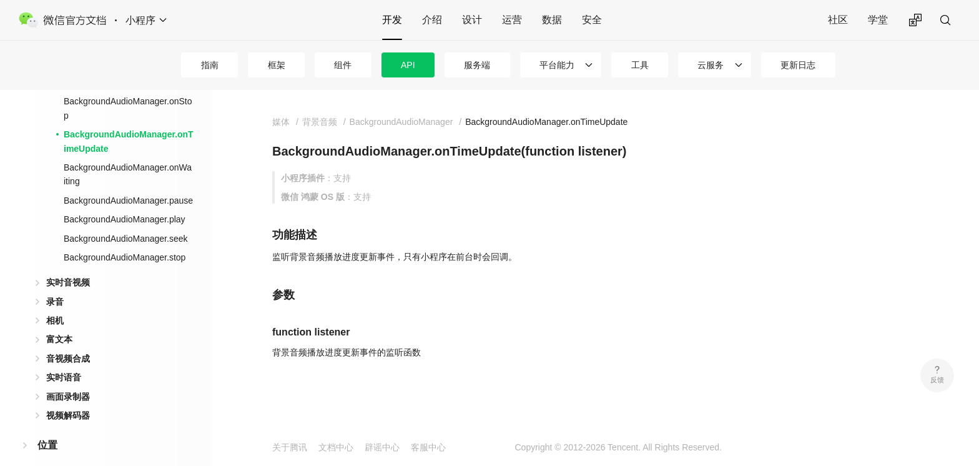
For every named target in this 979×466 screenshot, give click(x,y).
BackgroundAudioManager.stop (124, 257)
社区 (838, 19)
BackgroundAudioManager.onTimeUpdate (129, 141)
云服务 (710, 65)
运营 (512, 19)
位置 (47, 445)
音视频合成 (68, 359)
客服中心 (428, 447)
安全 (592, 19)
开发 (392, 19)
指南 (210, 65)
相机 (55, 320)
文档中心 (335, 447)
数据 (552, 19)
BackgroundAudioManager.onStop (128, 108)
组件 (343, 65)
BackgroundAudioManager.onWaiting (128, 174)
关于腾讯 (289, 447)
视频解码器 (68, 415)
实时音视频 (68, 282)
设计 (472, 19)
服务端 (477, 65)
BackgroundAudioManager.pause (128, 201)
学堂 (878, 19)
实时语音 (63, 377)
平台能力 (556, 65)
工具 (640, 65)
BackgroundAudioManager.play (124, 219)
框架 (276, 65)
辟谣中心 (382, 447)
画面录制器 (68, 397)
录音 (55, 302)
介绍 (432, 19)
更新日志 (797, 65)
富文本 (59, 339)
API (408, 65)
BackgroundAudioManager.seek (125, 239)
